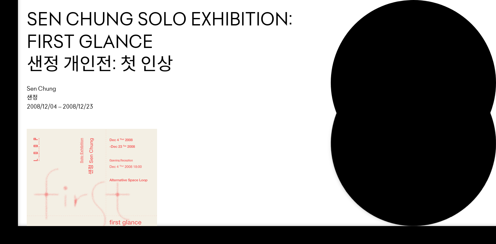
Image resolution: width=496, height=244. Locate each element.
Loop (351, 14)
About (355, 47)
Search (357, 70)
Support (359, 36)
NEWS (353, 59)
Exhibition (363, 25)
